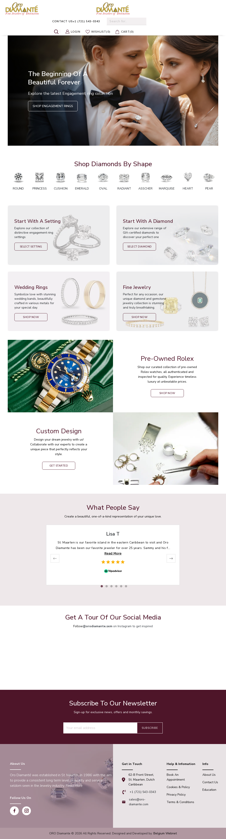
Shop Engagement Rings (53, 106)
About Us (209, 775)
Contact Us (210, 782)
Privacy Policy (176, 794)
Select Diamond (139, 246)
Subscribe (150, 728)
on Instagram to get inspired (118, 626)
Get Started (58, 465)
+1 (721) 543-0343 (76, 21)
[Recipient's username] (100, 727)
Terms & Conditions (180, 802)
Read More (113, 553)
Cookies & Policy (178, 787)
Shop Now (31, 317)
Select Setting (31, 246)
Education (209, 790)
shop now (167, 393)
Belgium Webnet (165, 833)
